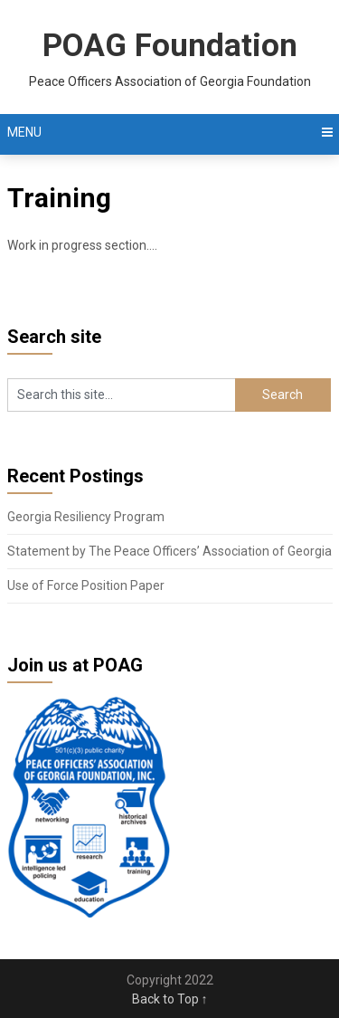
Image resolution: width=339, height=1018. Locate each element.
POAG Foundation (169, 45)
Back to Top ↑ (170, 999)
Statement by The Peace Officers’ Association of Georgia (169, 551)
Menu (24, 132)
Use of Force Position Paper (86, 585)
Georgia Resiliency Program (86, 516)
